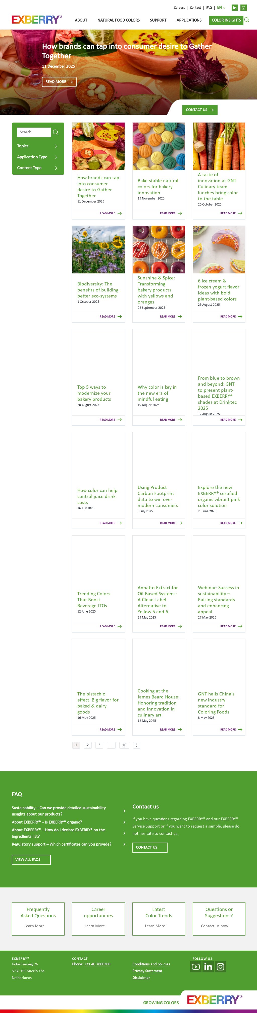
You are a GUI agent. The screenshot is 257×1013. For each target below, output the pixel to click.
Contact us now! (215, 926)
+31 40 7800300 (97, 964)
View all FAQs (31, 860)
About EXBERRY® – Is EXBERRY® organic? (47, 822)
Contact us (200, 110)
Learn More (34, 926)
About (81, 20)
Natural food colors (118, 20)
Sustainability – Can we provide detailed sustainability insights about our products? (59, 811)
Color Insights (226, 20)
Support (158, 20)
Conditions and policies (151, 964)
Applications (189, 20)
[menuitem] (221, 8)
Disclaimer (141, 978)
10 (124, 745)
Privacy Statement (147, 971)
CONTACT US (150, 848)
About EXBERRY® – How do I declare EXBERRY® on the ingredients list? (58, 833)
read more (59, 82)
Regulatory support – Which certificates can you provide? (61, 844)
